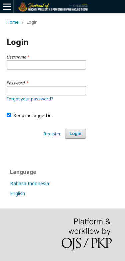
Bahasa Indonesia (29, 183)
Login (75, 133)
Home (13, 22)
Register (52, 134)
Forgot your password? (30, 99)
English (17, 193)
